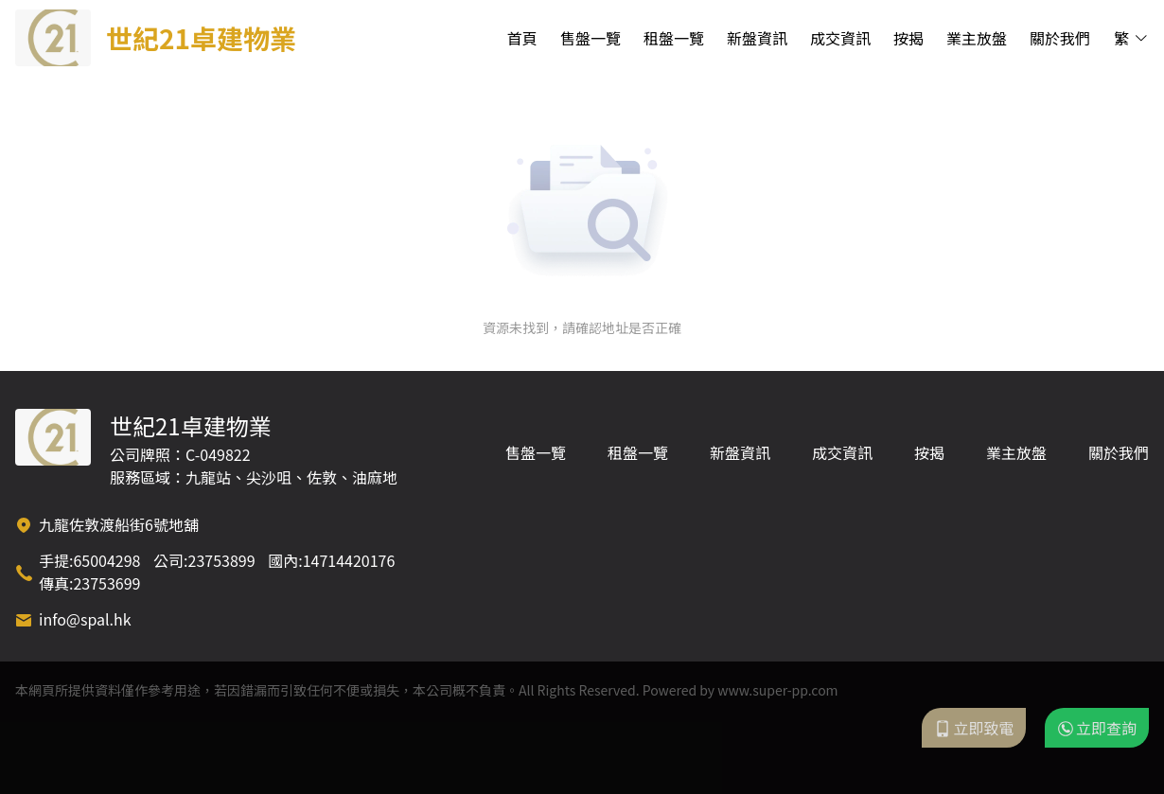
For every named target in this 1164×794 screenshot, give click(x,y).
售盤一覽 (590, 37)
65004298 (106, 560)
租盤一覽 (674, 37)
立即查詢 (1097, 727)
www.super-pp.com (777, 689)
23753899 (222, 560)
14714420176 (349, 560)
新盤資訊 (757, 37)
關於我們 (1060, 37)
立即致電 (974, 727)
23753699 (106, 583)
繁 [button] (1131, 37)
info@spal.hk (85, 619)
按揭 (908, 37)
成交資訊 (840, 37)
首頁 (522, 37)
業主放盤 (976, 37)
